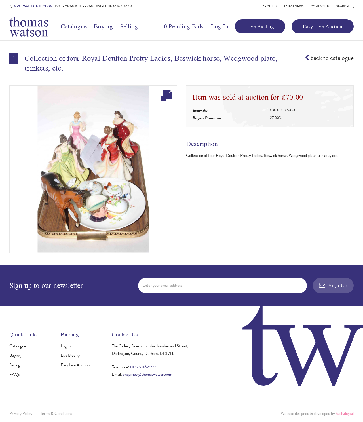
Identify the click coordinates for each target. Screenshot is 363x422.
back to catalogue (329, 57)
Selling (129, 26)
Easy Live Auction (322, 26)
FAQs (14, 374)
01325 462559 (143, 367)
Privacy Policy (20, 413)
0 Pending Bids (184, 26)
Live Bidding (260, 26)
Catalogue (74, 26)
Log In (220, 26)
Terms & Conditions (56, 413)
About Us (270, 6)
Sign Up (333, 285)
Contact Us (320, 6)
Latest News (294, 6)
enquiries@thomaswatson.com (147, 374)
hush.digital (345, 413)
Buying (103, 26)
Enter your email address (162, 285)
